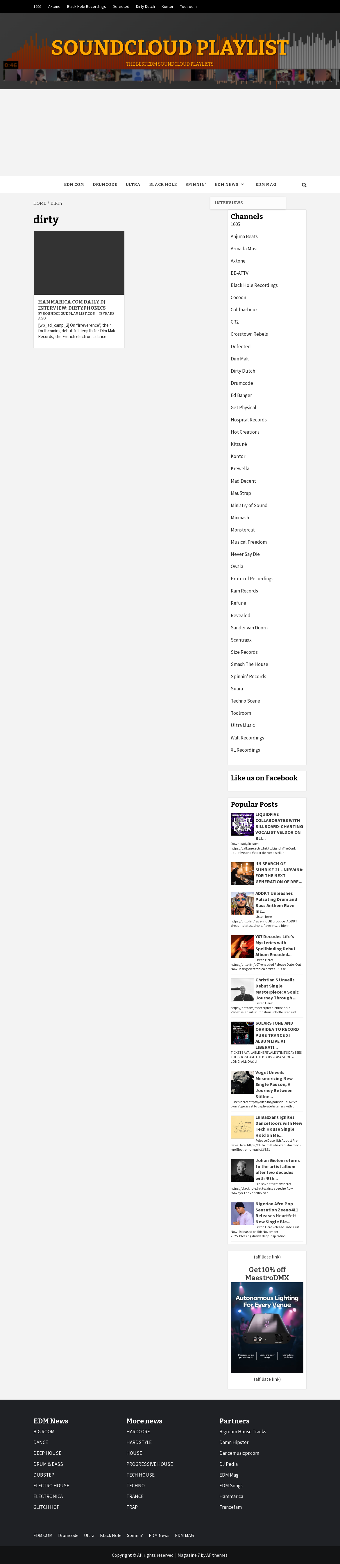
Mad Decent (243, 481)
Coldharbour (244, 309)
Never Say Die (245, 554)
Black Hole (163, 184)
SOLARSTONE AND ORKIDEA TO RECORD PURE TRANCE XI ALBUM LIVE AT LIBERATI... (277, 1035)
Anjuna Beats (244, 236)
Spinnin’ (195, 184)
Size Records (244, 652)
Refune (238, 603)
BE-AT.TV (239, 273)
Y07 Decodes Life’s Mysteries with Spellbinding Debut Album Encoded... (275, 945)
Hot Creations (245, 432)
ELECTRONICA (48, 1496)
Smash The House (249, 664)
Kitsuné (239, 444)
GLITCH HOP (46, 1507)
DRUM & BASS (48, 1464)
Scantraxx (241, 640)
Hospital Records (249, 419)
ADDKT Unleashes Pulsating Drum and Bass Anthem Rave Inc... (276, 902)
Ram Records (244, 591)
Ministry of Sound (249, 505)
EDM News (231, 184)
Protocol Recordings (252, 578)
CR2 (235, 322)
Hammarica (231, 1496)
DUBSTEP (43, 1475)
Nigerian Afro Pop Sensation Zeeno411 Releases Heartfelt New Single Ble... (276, 1212)
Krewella (240, 468)
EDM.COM (74, 184)
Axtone (54, 6)
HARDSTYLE (139, 1442)
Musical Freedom (249, 542)
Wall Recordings (247, 738)
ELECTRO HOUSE (51, 1485)
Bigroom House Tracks (242, 1431)
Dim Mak (240, 358)
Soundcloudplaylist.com (69, 314)
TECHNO (135, 1485)
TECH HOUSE (140, 1475)
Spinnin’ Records (248, 676)
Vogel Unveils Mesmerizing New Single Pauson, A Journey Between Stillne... (274, 1084)
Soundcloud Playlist (170, 48)
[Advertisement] (170, 132)
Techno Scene (245, 701)
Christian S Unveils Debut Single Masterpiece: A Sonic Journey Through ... (277, 989)
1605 (37, 6)
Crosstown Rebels (249, 334)
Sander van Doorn (249, 627)
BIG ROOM (44, 1431)
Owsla (237, 566)
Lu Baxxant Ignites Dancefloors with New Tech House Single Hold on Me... (278, 1126)
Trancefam (230, 1507)
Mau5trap (241, 493)
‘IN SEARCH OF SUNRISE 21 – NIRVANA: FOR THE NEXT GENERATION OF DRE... (279, 872)
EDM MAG (265, 184)
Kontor (167, 6)
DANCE (40, 1442)
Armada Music (245, 248)
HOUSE (134, 1453)
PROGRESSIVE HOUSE (149, 1464)
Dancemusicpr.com (239, 1453)
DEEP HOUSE (47, 1453)
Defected (121, 6)
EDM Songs (231, 1485)
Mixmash (240, 517)
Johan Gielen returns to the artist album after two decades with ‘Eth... (277, 1169)
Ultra (133, 184)
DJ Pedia (228, 1464)
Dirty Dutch (145, 6)
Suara (237, 688)
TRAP (132, 1507)
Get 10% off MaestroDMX (267, 1274)
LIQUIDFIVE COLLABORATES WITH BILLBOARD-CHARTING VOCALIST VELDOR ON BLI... (279, 826)
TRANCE (135, 1496)
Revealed (240, 615)
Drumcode (105, 184)
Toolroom (188, 6)
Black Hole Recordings (86, 6)
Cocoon (238, 297)
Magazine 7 (189, 1555)
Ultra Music (243, 725)
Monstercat (243, 530)
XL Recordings (245, 750)
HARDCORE (138, 1431)
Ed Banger (241, 395)
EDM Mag (229, 1475)
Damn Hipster (233, 1442)
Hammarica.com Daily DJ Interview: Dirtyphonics (72, 305)
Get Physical (243, 407)
